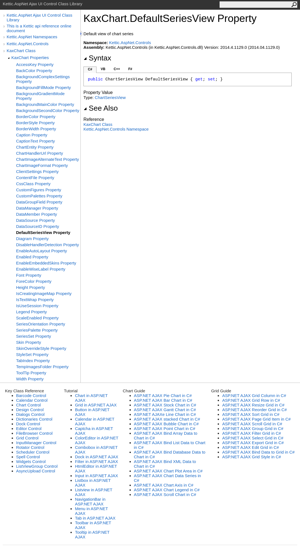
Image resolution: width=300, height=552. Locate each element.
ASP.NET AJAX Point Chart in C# (164, 428)
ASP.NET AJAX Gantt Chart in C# (165, 409)
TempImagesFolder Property (42, 366)
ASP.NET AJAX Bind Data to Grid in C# (258, 452)
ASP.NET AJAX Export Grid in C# (253, 442)
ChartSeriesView (110, 97)
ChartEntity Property (35, 147)
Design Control (30, 409)
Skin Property (28, 342)
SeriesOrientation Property (40, 324)
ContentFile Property (35, 177)
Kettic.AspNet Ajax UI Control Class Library (39, 17)
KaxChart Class (21, 50)
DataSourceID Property (37, 226)
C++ (117, 69)
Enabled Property (32, 257)
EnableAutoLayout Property (41, 250)
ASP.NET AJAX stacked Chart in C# (167, 419)
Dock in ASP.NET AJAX (96, 456)
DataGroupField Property (39, 202)
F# (130, 69)
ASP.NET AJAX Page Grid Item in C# (256, 419)
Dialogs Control (30, 414)
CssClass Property (33, 183)
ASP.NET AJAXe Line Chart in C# (165, 414)
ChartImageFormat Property (42, 165)
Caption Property (31, 135)
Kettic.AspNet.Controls (28, 43)
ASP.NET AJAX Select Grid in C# (252, 438)
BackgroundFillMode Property (43, 87)
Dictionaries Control (34, 419)
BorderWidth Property (36, 128)
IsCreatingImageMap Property (44, 293)
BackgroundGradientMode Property (40, 96)
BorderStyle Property (35, 122)
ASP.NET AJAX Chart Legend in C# (167, 489)
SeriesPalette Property (37, 330)
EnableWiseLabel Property (40, 269)
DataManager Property (37, 208)
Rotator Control (30, 447)
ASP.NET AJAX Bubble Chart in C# (166, 423)
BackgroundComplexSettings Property (43, 79)
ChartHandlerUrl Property (39, 153)
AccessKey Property (35, 64)
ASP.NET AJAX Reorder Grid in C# (254, 409)
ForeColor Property (34, 281)
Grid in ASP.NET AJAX (95, 405)
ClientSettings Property (37, 171)
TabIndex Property (33, 360)
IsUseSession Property (37, 305)
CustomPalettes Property (39, 196)
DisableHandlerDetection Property (47, 244)
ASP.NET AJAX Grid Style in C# (251, 456)
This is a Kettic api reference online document (39, 28)
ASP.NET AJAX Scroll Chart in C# (165, 494)
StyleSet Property (32, 354)
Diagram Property (32, 238)
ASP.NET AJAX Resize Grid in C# (253, 405)
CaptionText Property (35, 141)
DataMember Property (36, 214)
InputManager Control (36, 442)
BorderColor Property (35, 116)
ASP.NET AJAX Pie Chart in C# (163, 395)
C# (90, 69)
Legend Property (31, 311)
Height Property (30, 287)
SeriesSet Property (33, 336)
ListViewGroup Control (37, 466)
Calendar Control (31, 400)
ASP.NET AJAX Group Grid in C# (252, 428)
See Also (100, 108)
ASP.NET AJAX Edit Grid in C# (250, 447)
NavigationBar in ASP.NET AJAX (90, 501)
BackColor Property (34, 70)
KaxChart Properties (30, 57)
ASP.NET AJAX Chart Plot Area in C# (168, 471)
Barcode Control (31, 395)
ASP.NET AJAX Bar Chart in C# (163, 400)
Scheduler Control (32, 452)
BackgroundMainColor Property (45, 104)
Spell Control (28, 456)
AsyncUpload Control (35, 471)
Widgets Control (31, 461)
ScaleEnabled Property (37, 318)
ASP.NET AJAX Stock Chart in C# (165, 405)
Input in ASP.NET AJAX (96, 475)
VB (103, 69)
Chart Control (28, 405)
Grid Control (27, 438)
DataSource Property (35, 220)
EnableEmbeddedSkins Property (46, 263)
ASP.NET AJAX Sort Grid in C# (250, 414)
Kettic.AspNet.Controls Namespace (116, 129)
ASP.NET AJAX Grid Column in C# (254, 395)
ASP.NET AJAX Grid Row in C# (251, 400)
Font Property (28, 275)
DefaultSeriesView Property (43, 232)
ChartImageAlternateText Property (47, 159)
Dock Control (28, 423)
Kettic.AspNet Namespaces (32, 36)
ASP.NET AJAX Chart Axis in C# (164, 485)
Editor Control (29, 428)
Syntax (97, 58)
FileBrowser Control (34, 433)
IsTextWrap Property (35, 299)
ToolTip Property (31, 372)
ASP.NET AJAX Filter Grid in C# (251, 433)
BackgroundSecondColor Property (47, 110)
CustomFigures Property (38, 189)
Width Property (30, 379)
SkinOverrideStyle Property (41, 348)
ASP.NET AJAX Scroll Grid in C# (252, 423)
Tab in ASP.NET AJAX (95, 518)
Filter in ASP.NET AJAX (96, 461)
